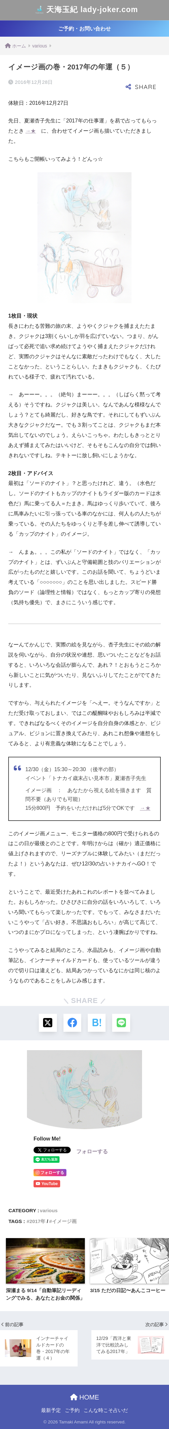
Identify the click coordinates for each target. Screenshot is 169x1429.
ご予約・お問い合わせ (84, 28)
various (49, 1210)
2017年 (37, 1221)
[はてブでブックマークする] (97, 1023)
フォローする (92, 1151)
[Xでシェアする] (47, 1023)
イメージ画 (64, 1221)
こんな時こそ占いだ (106, 1410)
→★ (30, 131)
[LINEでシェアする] (121, 1023)
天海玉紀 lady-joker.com (85, 10)
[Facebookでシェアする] (72, 1023)
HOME (84, 1397)
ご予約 (72, 1410)
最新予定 (51, 1410)
